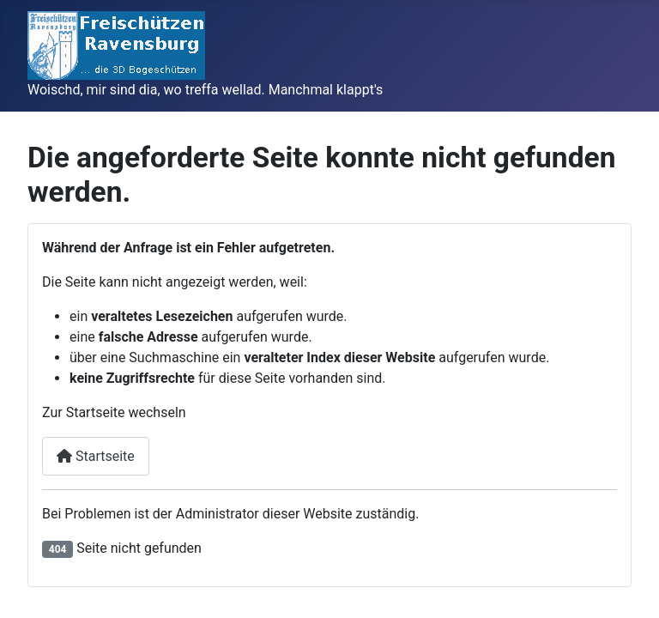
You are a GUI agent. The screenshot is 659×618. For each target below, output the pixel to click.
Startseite (96, 456)
